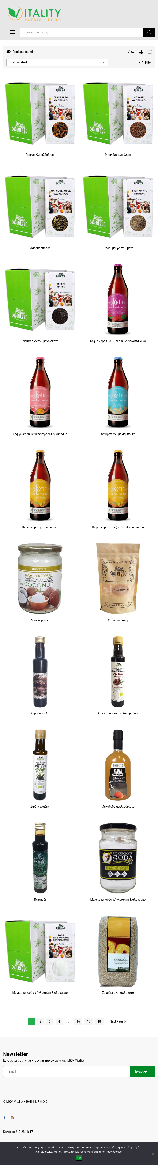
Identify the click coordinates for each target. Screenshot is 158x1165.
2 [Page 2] (40, 1021)
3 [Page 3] (50, 1021)
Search (149, 32)
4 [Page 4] (59, 1021)
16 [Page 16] (78, 1021)
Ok (79, 1157)
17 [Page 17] (88, 1021)
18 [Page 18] (99, 1021)
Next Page (118, 1021)
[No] (153, 1154)
